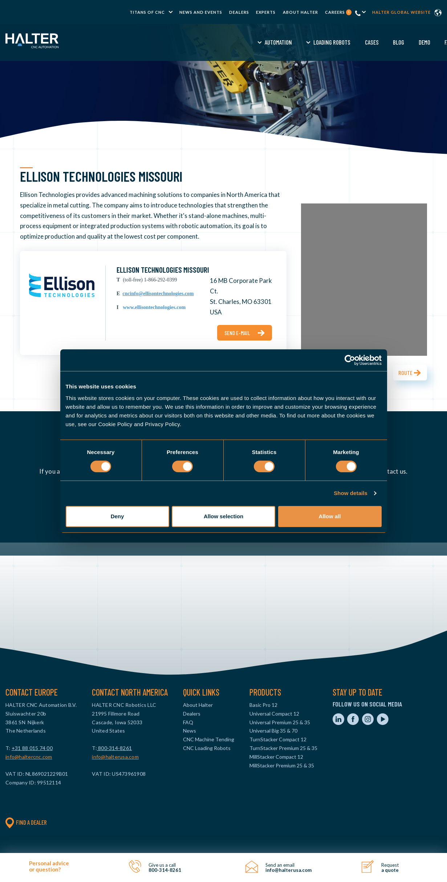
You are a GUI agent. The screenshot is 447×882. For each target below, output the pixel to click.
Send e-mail (237, 332)
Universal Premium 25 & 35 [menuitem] (279, 722)
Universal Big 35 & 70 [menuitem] (273, 731)
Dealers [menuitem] (239, 12)
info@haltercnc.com (28, 757)
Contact (406, 42)
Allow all (330, 516)
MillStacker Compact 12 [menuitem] (276, 757)
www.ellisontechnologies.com (154, 307)
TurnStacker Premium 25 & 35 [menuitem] (283, 748)
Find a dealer (26, 822)
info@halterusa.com (115, 757)
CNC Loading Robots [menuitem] (207, 748)
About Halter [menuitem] (300, 12)
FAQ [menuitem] (322, 42)
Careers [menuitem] (338, 12)
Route (405, 372)
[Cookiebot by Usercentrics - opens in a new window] (350, 360)
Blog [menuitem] (272, 42)
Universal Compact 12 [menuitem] (274, 713)
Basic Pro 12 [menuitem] (263, 705)
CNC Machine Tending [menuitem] (208, 739)
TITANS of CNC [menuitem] (147, 12)
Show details (350, 493)
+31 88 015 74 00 (32, 748)
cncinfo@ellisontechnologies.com (158, 293)
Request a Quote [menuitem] (360, 42)
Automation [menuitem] (152, 42)
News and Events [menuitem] (200, 12)
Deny (117, 516)
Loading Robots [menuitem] (205, 42)
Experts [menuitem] (266, 12)
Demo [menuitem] (298, 42)
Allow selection (223, 516)
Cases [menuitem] (246, 42)
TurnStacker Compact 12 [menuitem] (277, 739)
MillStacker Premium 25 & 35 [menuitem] (281, 765)
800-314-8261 (114, 748)
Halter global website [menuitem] (401, 12)
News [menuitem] (189, 731)
